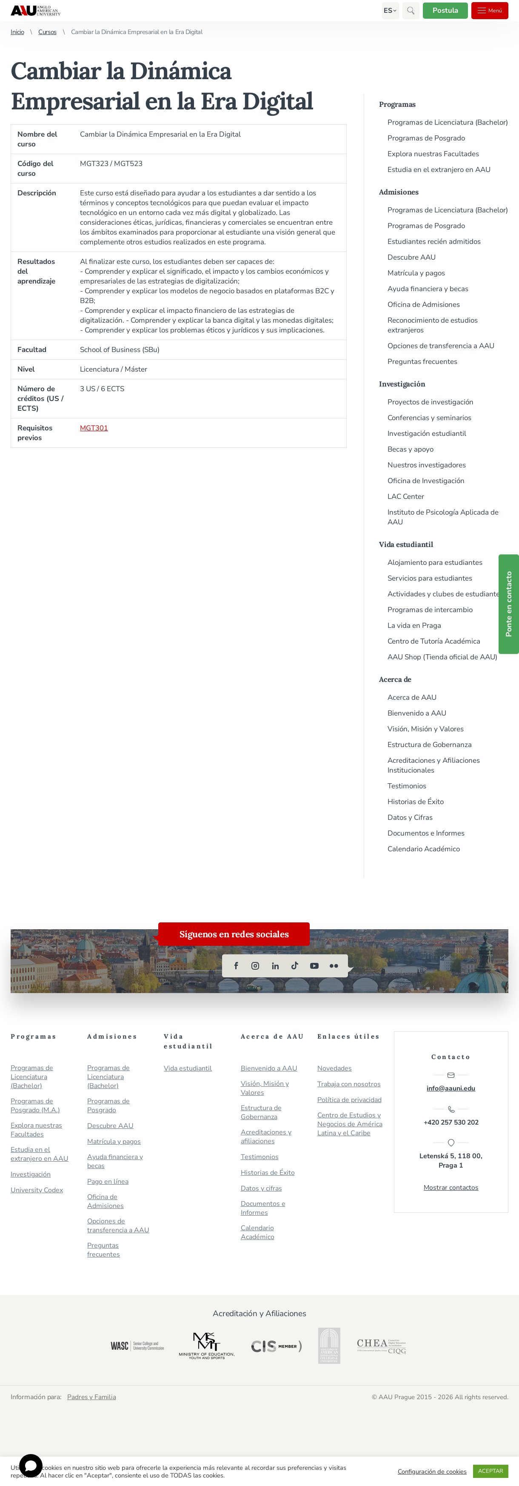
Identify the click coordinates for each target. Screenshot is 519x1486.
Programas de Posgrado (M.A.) (35, 1106)
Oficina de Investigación (426, 481)
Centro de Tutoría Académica (434, 641)
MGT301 (94, 428)
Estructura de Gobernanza (430, 745)
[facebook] (236, 965)
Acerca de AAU (412, 697)
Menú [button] (487, 10)
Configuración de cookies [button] (432, 1471)
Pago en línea (107, 1181)
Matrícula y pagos (416, 273)
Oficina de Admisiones (424, 304)
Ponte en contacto (509, 604)
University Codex (37, 1190)
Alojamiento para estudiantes (435, 562)
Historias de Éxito (416, 802)
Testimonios (407, 786)
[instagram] (255, 965)
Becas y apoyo (410, 449)
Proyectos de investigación (430, 402)
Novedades (334, 1068)
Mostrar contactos (451, 1189)
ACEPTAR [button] (490, 1471)
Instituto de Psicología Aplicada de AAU (443, 517)
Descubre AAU (412, 257)
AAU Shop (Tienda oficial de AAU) (442, 657)
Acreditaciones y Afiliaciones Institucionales (434, 765)
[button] (381, 10)
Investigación (402, 384)
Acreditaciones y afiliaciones (266, 1137)
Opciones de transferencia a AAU (441, 346)
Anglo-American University (35, 11)
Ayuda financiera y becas (428, 289)
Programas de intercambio (430, 610)
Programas (397, 104)
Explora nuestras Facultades (433, 154)
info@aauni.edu (451, 1082)
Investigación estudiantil (427, 433)
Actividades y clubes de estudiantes (445, 594)
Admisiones (399, 192)
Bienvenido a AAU (417, 713)
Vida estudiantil (406, 544)
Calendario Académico (424, 849)
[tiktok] (294, 965)
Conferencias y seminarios (429, 418)
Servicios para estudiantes (430, 578)
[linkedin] (275, 965)
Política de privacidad (349, 1100)
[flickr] (334, 965)
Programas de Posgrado (426, 138)
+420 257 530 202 (451, 1117)
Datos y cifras (261, 1188)
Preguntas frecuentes (422, 361)
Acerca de (395, 679)
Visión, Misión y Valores (426, 729)
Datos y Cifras (410, 817)
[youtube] (314, 965)
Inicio (17, 32)
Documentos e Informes (426, 833)
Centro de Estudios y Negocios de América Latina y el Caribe (349, 1124)
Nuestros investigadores (427, 465)
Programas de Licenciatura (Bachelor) (448, 122)
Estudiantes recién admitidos (434, 241)
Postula (440, 10)
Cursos (47, 32)
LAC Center (406, 496)
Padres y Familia (93, 1396)
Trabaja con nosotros (349, 1084)
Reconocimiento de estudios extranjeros (433, 325)
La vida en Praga (414, 625)
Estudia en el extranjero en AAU (439, 170)
